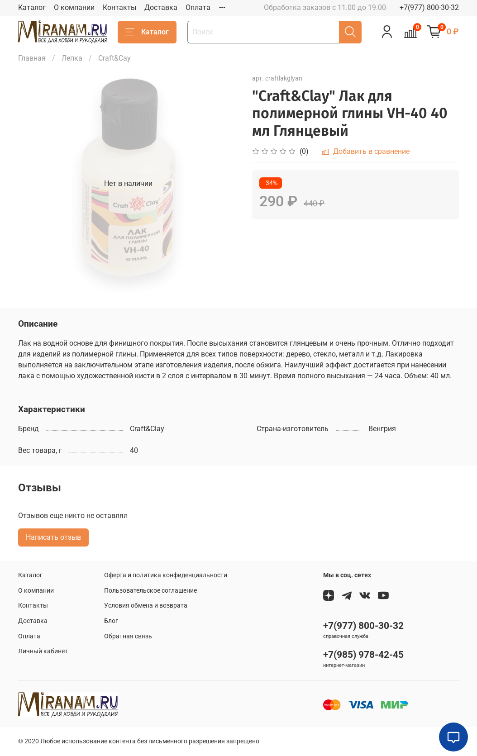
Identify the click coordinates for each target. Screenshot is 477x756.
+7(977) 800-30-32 (429, 7)
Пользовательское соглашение (150, 590)
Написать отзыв (53, 537)
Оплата (198, 7)
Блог (111, 621)
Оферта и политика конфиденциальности (165, 575)
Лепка (72, 58)
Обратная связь (128, 636)
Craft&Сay (114, 58)
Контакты (119, 7)
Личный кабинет (43, 651)
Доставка (160, 7)
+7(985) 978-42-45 (363, 654)
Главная (32, 58)
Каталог (32, 7)
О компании (74, 7)
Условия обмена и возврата (145, 605)
